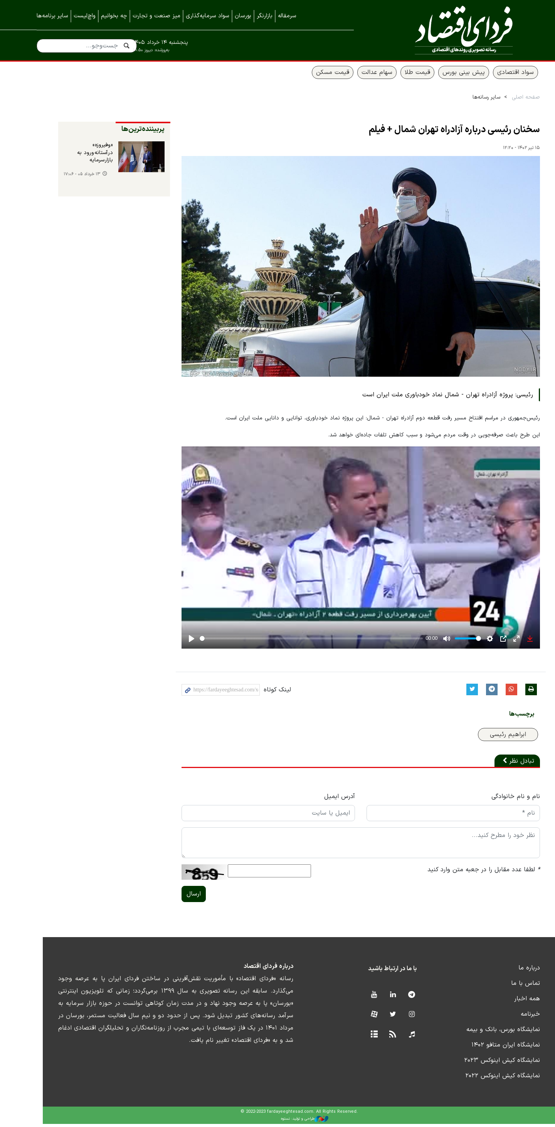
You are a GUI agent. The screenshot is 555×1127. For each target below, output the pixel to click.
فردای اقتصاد (447, 30)
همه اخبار (505, 1001)
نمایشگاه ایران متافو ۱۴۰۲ (484, 1048)
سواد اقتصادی (494, 75)
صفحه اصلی (504, 101)
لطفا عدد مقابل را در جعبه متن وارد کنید (462, 872)
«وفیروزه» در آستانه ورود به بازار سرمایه (73, 156)
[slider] (289, 642)
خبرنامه (508, 1017)
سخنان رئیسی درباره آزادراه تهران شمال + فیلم (432, 133)
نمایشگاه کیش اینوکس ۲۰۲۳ (480, 1063)
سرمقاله (287, 16)
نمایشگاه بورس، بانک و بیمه (481, 1032)
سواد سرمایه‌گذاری (207, 16)
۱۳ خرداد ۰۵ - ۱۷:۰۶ (60, 177)
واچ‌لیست (85, 16)
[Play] (170, 642)
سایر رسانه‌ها (465, 101)
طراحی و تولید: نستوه (283, 1122)
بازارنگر (264, 16)
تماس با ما (503, 986)
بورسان (243, 16)
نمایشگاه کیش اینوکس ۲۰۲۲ (481, 1078)
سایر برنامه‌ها (52, 16)
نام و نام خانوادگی (494, 799)
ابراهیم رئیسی (486, 737)
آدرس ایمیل (318, 799)
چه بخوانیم (114, 16)
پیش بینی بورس (442, 75)
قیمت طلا (396, 75)
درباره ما (507, 971)
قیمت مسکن (311, 75)
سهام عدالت (355, 75)
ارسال (172, 897)
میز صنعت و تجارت (156, 16)
